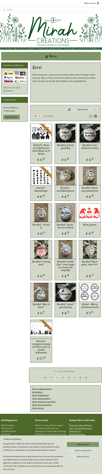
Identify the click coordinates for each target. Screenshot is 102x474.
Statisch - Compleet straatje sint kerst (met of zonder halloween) (41, 347)
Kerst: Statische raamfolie (44, 402)
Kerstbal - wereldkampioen (65, 189)
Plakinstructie (75, 431)
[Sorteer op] (82, 109)
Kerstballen (38, 392)
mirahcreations (8, 454)
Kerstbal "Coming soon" (41, 263)
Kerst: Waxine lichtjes (42, 405)
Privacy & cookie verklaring (80, 425)
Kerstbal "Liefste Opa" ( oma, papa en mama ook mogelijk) (66, 266)
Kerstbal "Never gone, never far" (90, 263)
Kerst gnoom (90, 224)
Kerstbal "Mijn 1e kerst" (41, 306)
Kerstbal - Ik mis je (41, 226)
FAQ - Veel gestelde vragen (80, 428)
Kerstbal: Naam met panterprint (89, 189)
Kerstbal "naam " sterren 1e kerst (65, 226)
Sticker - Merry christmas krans (90, 306)
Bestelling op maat (77, 434)
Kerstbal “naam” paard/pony (65, 306)
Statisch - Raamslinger (41, 189)
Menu (51, 56)
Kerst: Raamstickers (42, 398)
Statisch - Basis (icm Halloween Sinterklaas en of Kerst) (41, 149)
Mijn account (91, 3)
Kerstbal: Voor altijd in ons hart (90, 147)
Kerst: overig (38, 408)
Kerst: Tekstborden (41, 395)
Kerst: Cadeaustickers (42, 389)
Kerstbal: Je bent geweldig (65, 147)
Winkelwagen (11, 117)
